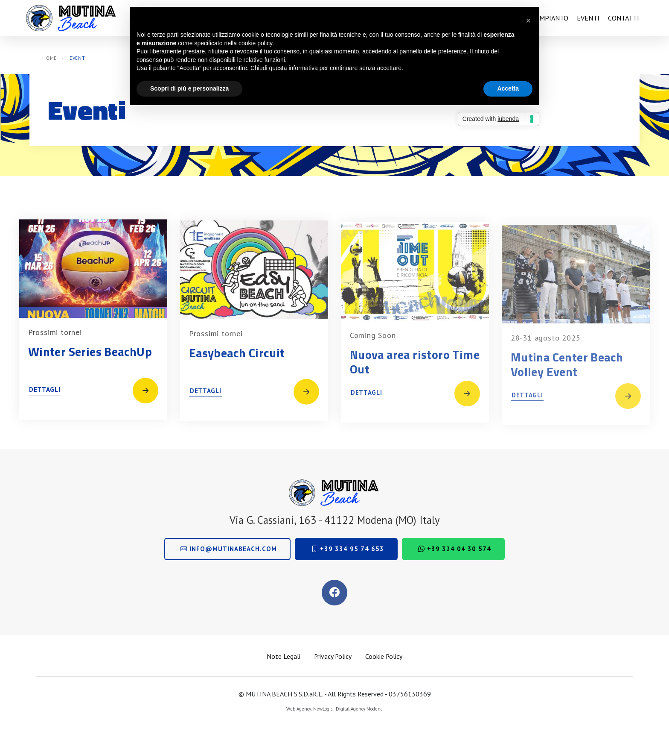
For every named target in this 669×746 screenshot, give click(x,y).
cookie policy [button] (255, 43)
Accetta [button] (508, 88)
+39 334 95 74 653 (347, 549)
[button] (528, 20)
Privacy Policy (333, 656)
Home (49, 58)
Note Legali (283, 656)
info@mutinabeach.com (228, 549)
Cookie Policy (383, 656)
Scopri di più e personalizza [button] (189, 88)
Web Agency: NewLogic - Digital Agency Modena (334, 709)
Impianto (552, 18)
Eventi (588, 18)
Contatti (623, 18)
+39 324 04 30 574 (454, 549)
